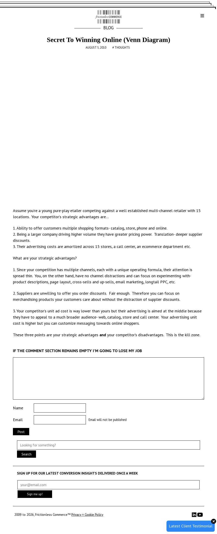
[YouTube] (200, 516)
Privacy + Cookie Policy (87, 514)
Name (18, 407)
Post (21, 431)
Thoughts (122, 47)
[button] (198, 17)
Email (18, 419)
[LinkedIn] (194, 516)
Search (26, 454)
